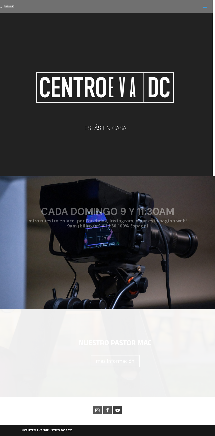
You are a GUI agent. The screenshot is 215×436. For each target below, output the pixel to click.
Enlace (107, 238)
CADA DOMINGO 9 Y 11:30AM (107, 211)
